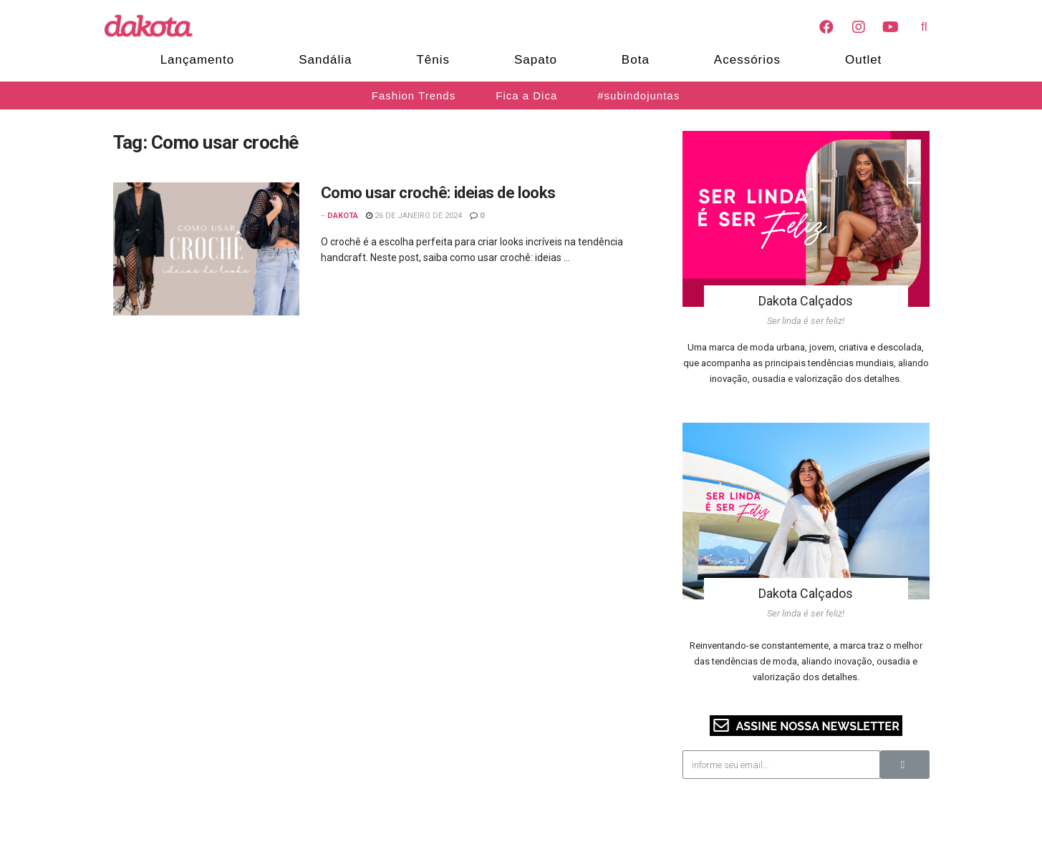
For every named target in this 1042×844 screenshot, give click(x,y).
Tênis (433, 60)
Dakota (342, 215)
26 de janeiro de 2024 (414, 215)
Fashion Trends (413, 95)
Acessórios (747, 60)
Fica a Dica (526, 95)
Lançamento (197, 60)
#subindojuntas (638, 95)
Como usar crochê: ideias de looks (438, 193)
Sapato (535, 60)
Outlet (863, 60)
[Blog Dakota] (156, 25)
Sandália (325, 60)
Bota (636, 60)
